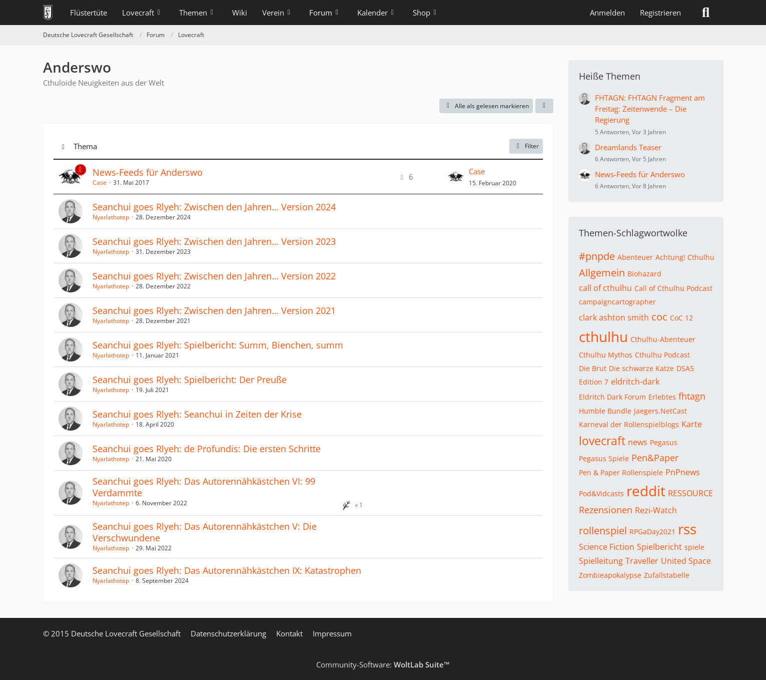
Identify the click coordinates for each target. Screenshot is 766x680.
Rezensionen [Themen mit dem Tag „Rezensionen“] (605, 510)
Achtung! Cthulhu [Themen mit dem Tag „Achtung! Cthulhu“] (684, 257)
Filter (526, 146)
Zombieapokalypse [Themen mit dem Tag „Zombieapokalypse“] (610, 575)
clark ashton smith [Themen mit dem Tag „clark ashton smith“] (614, 317)
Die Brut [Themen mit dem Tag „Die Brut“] (592, 368)
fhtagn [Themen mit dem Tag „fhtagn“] (691, 396)
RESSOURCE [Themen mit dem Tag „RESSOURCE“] (690, 493)
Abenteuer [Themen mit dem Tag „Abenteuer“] (635, 257)
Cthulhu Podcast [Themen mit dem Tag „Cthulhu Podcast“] (662, 355)
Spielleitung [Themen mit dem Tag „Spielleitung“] (601, 560)
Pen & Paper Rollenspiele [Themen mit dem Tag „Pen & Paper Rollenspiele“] (621, 472)
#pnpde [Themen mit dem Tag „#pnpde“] (597, 256)
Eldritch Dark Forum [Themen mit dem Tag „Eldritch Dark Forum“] (612, 397)
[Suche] (705, 12)
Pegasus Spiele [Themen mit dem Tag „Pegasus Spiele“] (604, 458)
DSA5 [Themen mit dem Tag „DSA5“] (685, 368)
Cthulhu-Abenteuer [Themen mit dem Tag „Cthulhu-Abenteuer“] (662, 339)
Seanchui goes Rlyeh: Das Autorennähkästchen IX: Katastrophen (227, 570)
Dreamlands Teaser (628, 147)
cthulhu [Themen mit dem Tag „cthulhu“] (603, 336)
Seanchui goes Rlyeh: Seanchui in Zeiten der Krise (197, 414)
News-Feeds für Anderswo (148, 172)
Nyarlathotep (111, 217)
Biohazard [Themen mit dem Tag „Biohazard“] (644, 273)
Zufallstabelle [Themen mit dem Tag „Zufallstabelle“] (666, 575)
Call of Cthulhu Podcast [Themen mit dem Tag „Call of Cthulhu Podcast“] (673, 288)
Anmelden (607, 13)
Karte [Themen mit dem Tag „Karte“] (691, 424)
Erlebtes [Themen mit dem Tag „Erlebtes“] (662, 397)
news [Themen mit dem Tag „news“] (637, 442)
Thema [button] (85, 146)
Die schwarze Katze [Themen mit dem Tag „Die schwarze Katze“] (641, 368)
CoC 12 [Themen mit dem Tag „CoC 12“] (681, 317)
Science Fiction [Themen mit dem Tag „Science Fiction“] (606, 546)
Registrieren (660, 13)
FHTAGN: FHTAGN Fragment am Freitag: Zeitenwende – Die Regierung (650, 109)
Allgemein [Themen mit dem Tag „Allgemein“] (602, 272)
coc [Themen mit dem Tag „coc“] (659, 316)
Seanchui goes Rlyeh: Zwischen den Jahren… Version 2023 (214, 241)
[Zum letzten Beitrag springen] (456, 177)
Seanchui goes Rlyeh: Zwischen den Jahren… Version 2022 (214, 276)
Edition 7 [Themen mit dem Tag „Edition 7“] (593, 382)
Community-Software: (383, 664)
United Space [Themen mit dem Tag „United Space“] (686, 560)
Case (100, 182)
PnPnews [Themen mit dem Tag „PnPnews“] (682, 472)
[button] (544, 106)
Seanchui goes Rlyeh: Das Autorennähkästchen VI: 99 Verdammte (204, 487)
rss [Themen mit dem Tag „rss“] (687, 528)
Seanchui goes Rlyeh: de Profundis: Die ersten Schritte (207, 449)
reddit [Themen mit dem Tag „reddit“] (645, 490)
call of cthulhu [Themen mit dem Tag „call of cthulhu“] (605, 287)
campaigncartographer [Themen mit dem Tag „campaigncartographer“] (617, 301)
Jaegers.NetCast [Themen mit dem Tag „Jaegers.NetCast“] (660, 411)
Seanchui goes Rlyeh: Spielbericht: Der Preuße (190, 380)
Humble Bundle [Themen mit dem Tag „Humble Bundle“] (605, 411)
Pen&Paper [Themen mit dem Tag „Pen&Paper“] (654, 458)
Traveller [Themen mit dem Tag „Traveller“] (641, 560)
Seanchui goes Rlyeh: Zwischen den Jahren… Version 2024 (214, 207)
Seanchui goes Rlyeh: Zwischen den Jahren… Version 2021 (214, 310)
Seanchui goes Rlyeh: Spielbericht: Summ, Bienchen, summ (218, 345)
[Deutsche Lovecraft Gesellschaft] (48, 12)
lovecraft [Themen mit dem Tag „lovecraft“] (602, 441)
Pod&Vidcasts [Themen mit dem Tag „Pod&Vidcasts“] (601, 493)
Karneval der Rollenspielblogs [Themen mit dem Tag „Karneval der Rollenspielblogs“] (629, 424)
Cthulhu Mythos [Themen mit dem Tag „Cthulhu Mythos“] (605, 355)
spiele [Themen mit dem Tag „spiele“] (694, 547)
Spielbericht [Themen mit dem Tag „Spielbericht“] (659, 546)
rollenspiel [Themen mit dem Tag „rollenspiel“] (603, 530)
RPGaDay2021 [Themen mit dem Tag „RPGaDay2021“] (652, 531)
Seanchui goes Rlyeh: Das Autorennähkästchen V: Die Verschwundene (205, 532)
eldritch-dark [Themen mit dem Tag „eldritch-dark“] (635, 381)
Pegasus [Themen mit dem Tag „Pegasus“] (663, 442)
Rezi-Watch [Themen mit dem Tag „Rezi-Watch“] (656, 510)
